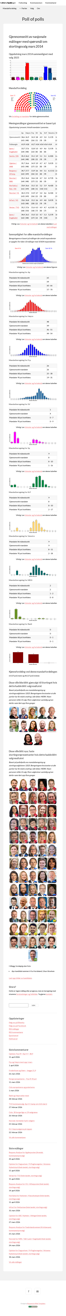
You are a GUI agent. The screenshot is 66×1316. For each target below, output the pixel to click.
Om (38, 8)
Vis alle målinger (15, 1262)
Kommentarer (50, 3)
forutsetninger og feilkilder (27, 994)
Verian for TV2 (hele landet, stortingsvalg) (25, 1175)
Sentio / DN (13, 156)
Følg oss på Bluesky (16, 1022)
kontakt (49, 994)
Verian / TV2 (14, 207)
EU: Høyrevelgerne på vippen (20, 1129)
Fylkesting (23, 3)
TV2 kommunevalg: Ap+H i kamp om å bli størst (28, 1104)
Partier (24, 8)
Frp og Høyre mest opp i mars (20, 1062)
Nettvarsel (13, 1039)
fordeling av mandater (20, 116)
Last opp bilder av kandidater (20, 978)
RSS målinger (14, 1029)
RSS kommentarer (16, 1032)
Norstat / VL (14, 193)
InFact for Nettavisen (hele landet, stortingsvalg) (28, 1207)
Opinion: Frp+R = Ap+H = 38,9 (21, 1054)
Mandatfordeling (9, 8)
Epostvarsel (13, 1035)
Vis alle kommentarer (17, 1137)
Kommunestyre (36, 3)
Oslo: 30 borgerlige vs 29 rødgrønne (23, 1112)
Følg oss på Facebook (17, 1026)
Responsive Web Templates (36, 1303)
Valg (32, 8)
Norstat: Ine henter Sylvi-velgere (21, 1121)
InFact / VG (13, 200)
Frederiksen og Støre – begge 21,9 (22, 1070)
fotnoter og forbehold (29, 224)
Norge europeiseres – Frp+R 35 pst (23, 1079)
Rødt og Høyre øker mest (19, 1095)
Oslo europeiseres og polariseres (22, 1087)
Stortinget (12, 3)
